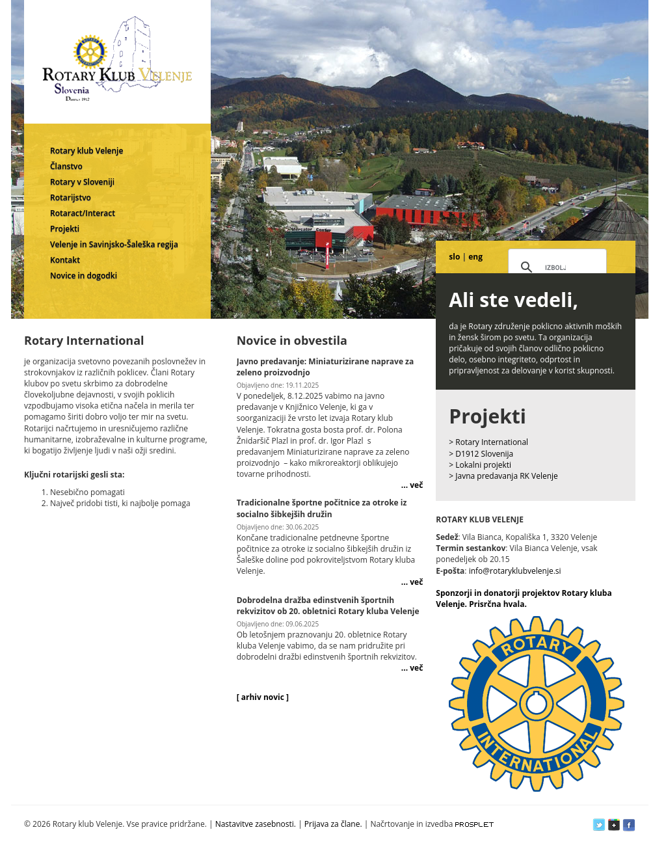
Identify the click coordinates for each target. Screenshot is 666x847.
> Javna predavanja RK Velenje (503, 475)
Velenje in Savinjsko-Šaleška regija (114, 244)
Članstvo (66, 166)
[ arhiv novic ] (263, 697)
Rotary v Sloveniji (82, 181)
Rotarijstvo (70, 197)
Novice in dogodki (83, 275)
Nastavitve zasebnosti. (255, 823)
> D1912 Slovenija (481, 453)
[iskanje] (555, 268)
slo (454, 256)
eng (475, 256)
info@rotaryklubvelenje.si (515, 570)
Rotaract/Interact (82, 213)
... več (412, 485)
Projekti (64, 228)
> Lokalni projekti (480, 464)
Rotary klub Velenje (86, 150)
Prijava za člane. (333, 823)
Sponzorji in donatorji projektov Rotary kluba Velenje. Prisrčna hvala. (523, 598)
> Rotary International (488, 442)
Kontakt (65, 259)
